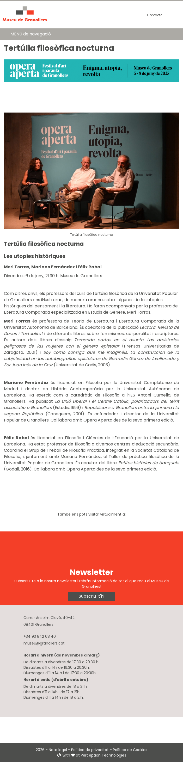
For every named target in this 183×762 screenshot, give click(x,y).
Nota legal (58, 749)
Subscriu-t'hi (91, 596)
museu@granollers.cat (44, 643)
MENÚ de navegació (30, 34)
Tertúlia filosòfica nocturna (91, 234)
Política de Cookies (130, 749)
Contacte (154, 15)
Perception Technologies (103, 755)
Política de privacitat (90, 749)
